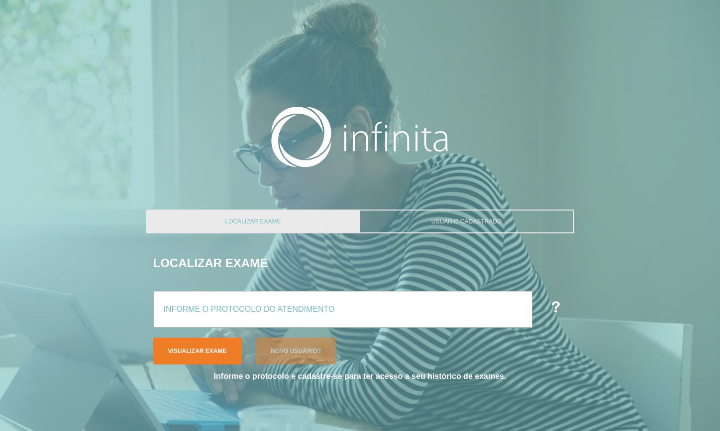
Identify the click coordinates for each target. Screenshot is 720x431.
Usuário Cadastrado (466, 221)
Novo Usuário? (296, 351)
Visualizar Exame (197, 351)
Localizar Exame (253, 221)
